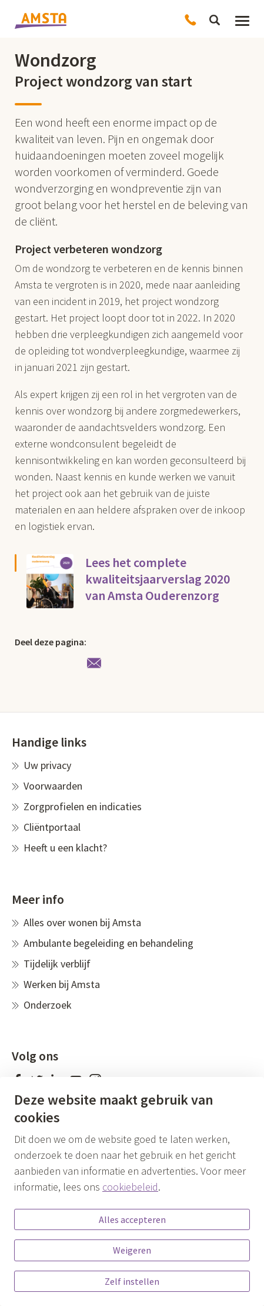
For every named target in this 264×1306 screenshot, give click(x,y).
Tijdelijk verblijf (57, 963)
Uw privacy (47, 765)
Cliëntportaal (52, 827)
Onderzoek (48, 1005)
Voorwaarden (53, 786)
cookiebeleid (130, 1187)
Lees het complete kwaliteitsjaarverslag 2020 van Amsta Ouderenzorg (157, 579)
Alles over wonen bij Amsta (82, 922)
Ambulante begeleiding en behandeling (108, 943)
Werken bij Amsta (62, 984)
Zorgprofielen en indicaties (83, 806)
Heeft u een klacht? (65, 847)
